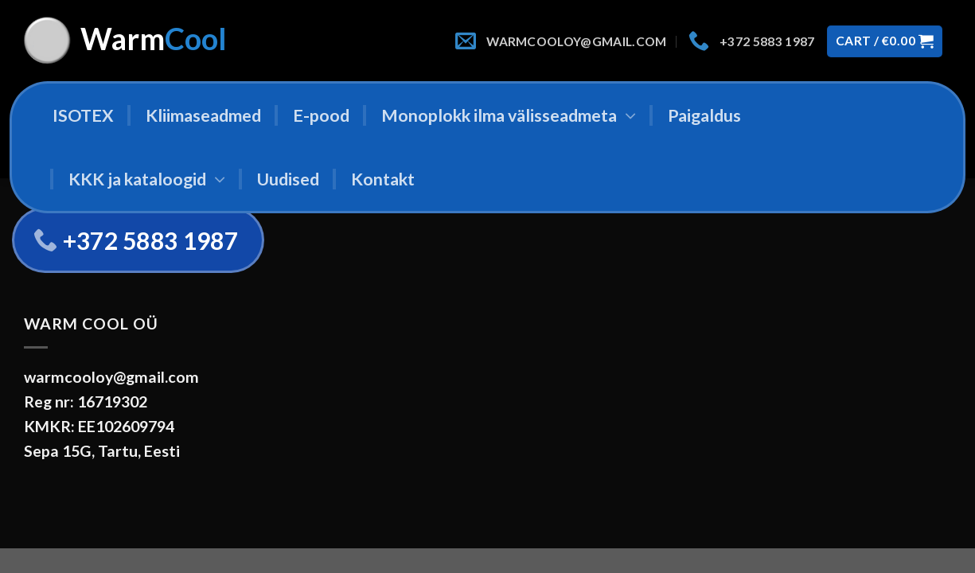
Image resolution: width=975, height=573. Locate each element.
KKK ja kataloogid (146, 179)
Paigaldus (704, 115)
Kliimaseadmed (203, 115)
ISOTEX (83, 115)
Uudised (288, 179)
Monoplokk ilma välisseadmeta (508, 115)
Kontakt (383, 179)
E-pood (321, 115)
